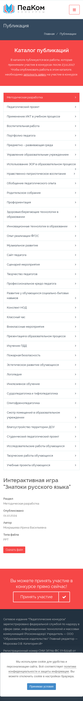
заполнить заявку (34, 74)
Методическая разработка (25, 97)
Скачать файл (14, 549)
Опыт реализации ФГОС (23, 236)
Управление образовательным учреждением (38, 154)
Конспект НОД (17, 307)
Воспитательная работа (23, 126)
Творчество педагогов (22, 274)
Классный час (16, 317)
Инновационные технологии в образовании (37, 226)
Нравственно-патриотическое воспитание (36, 173)
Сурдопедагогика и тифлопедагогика (32, 393)
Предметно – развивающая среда (30, 145)
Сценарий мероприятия (23, 264)
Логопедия (14, 374)
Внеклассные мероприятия (25, 326)
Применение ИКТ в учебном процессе (33, 116)
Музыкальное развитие (22, 245)
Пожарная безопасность (23, 355)
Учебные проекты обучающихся (28, 465)
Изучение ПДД (17, 345)
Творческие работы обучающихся (30, 455)
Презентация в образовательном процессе (36, 336)
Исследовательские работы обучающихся (35, 446)
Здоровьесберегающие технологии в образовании (32, 214)
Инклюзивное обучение (23, 384)
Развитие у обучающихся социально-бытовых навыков (38, 295)
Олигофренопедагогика (23, 403)
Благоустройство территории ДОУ (31, 427)
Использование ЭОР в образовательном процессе (41, 164)
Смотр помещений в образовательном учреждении (33, 415)
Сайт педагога (16, 255)
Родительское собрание (24, 192)
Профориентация (19, 202)
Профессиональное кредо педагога (31, 283)
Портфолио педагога (21, 135)
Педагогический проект (23, 107)
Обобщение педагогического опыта (31, 183)
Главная (49, 34)
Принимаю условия (42, 686)
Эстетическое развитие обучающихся (33, 364)
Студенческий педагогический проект (33, 436)
